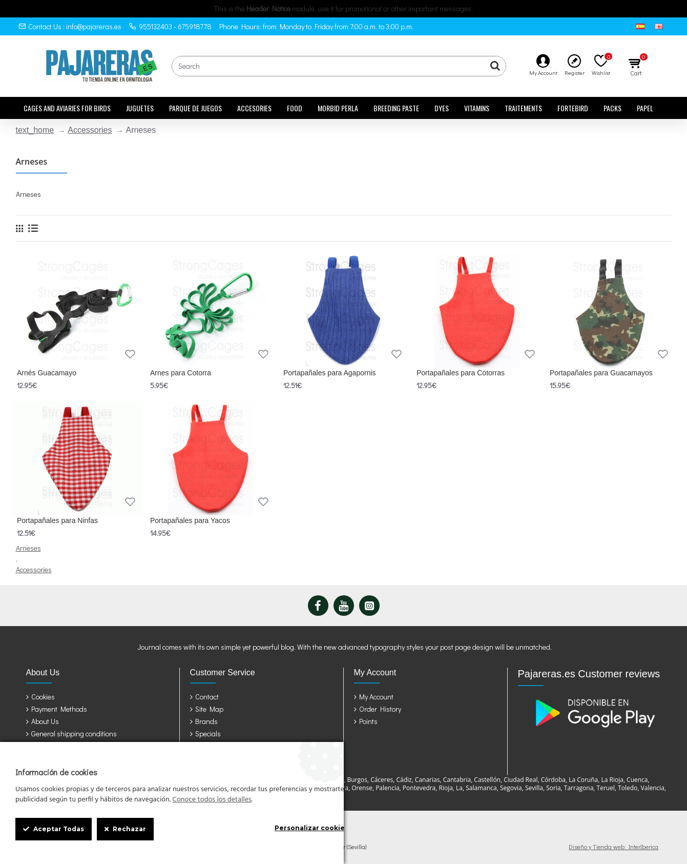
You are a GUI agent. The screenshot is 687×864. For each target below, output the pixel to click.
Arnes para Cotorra (180, 373)
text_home (35, 130)
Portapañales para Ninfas (57, 520)
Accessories (90, 130)
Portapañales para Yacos (190, 520)
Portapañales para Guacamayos (601, 373)
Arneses (28, 548)
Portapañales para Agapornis (329, 373)
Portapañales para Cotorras (461, 373)
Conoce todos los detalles (211, 800)
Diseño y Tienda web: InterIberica (613, 846)
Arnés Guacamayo (46, 373)
